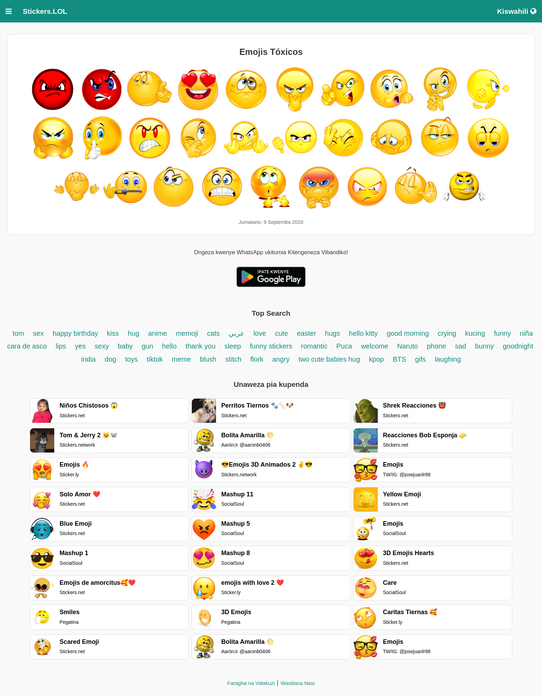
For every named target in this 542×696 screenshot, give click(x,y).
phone (436, 346)
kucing (475, 333)
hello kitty (363, 333)
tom (18, 333)
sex (38, 333)
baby (125, 346)
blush (208, 359)
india (88, 359)
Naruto (407, 346)
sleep (232, 346)
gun (148, 346)
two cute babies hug (329, 359)
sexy (102, 346)
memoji (187, 333)
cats (214, 333)
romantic (315, 346)
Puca (344, 346)
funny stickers (272, 346)
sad (460, 346)
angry (281, 359)
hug (133, 333)
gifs (420, 359)
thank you (201, 346)
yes (80, 346)
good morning (409, 333)
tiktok (155, 359)
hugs (332, 333)
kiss (113, 333)
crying (448, 333)
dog (110, 359)
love (260, 333)
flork (257, 359)
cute (281, 333)
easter (306, 333)
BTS (400, 359)
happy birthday (76, 333)
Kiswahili (516, 11)
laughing (448, 359)
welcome (374, 346)
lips (61, 346)
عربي (236, 333)
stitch (233, 359)
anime (157, 333)
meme (181, 359)
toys (131, 359)
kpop (376, 359)
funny (502, 333)
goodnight (518, 346)
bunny (484, 346)
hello (169, 346)
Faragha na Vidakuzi (251, 683)
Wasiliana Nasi (298, 683)
